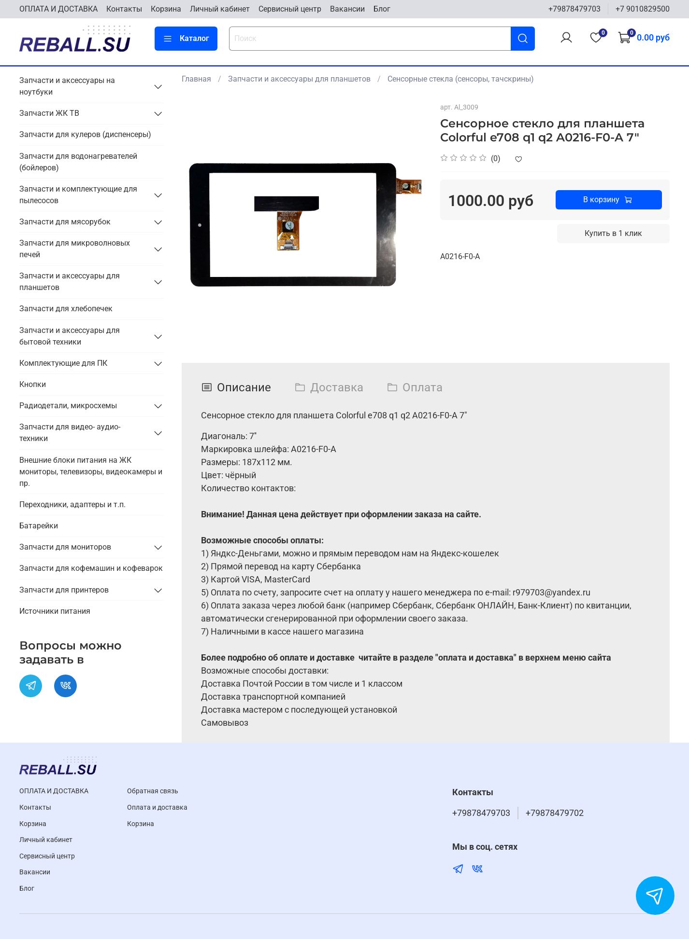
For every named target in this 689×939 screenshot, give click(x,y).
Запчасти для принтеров (64, 589)
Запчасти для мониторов (65, 547)
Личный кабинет (220, 9)
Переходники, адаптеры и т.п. (72, 504)
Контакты (124, 9)
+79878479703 (574, 9)
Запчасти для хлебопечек (66, 308)
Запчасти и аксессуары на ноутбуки (67, 86)
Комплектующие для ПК (63, 363)
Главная (196, 78)
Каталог (186, 38)
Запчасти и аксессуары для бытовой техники (69, 336)
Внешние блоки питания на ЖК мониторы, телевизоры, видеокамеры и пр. (90, 472)
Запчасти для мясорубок (65, 221)
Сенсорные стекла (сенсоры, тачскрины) (461, 78)
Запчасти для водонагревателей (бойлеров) (78, 162)
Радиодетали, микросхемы (68, 405)
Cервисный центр (289, 9)
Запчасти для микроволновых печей (74, 248)
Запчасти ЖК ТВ (49, 113)
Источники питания (54, 611)
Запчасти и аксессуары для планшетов (299, 78)
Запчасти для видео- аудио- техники (69, 432)
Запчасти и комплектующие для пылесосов (78, 194)
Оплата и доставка (157, 807)
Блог (381, 9)
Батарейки (38, 525)
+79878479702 (555, 813)
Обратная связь (152, 791)
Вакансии (347, 9)
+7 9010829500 (643, 9)
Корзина (166, 9)
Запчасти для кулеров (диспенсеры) (85, 134)
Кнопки (32, 384)
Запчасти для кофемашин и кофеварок (91, 568)
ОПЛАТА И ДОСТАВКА (58, 9)
